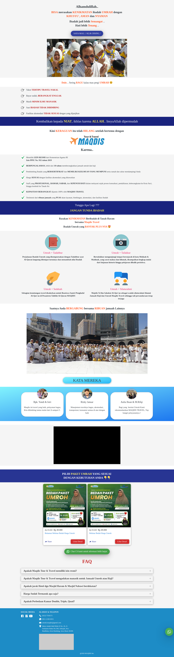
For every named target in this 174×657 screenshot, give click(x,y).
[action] (169, 632)
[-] (22, 616)
